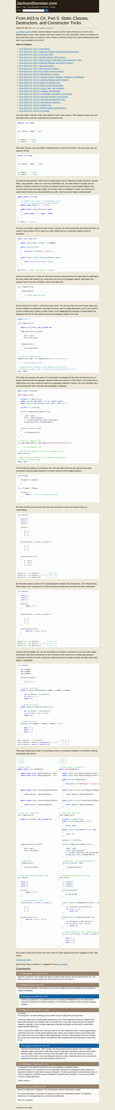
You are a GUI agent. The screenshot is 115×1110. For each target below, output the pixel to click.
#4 (19, 1010)
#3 (22, 996)
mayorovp (26, 1086)
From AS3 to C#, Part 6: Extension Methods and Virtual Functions (46, 63)
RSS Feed (44, 7)
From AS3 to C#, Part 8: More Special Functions (39, 69)
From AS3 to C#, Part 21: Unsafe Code (35, 105)
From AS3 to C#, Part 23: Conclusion (34, 111)
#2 (19, 985)
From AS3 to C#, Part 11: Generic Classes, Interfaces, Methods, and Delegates (52, 77)
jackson (28, 996)
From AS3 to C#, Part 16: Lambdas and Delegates (40, 91)
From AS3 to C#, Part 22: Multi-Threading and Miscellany (42, 108)
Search (19, 10)
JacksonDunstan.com (37, 3)
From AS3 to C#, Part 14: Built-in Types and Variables (41, 85)
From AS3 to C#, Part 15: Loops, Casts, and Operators (41, 88)
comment (63, 964)
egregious (89, 1054)
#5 (22, 1046)
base (33, 28)
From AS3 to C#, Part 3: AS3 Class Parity (36, 55)
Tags (24, 7)
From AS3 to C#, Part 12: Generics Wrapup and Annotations (44, 80)
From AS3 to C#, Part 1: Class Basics (34, 49)
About (19, 7)
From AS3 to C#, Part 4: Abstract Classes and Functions (42, 57)
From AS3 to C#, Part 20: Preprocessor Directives (39, 102)
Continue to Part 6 (23, 960)
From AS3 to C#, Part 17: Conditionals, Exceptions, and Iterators (45, 94)
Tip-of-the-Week (33, 7)
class (37, 28)
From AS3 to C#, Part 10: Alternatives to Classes (39, 74)
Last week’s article (23, 32)
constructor (43, 28)
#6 (19, 1064)
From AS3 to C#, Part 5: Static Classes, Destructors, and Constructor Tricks (50, 60)
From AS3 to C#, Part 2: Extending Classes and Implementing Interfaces (49, 52)
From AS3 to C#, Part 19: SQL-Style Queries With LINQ (42, 100)
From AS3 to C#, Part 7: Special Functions (36, 66)
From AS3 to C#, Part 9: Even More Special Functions (41, 71)
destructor (50, 28)
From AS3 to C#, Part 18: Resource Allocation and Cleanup (43, 97)
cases (23, 1056)
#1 (19, 974)
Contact (52, 7)
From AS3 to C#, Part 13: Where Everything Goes (39, 83)
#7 (19, 1086)
